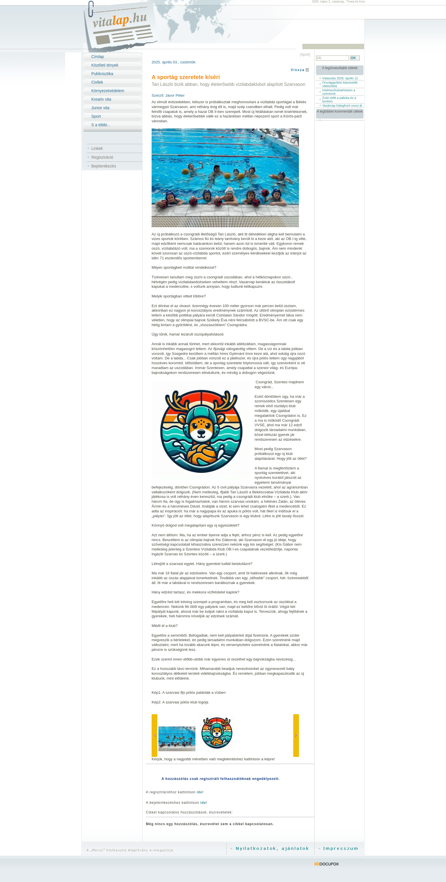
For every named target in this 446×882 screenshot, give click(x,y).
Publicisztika (102, 73)
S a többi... (100, 125)
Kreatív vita (101, 99)
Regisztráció (102, 157)
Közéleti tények (104, 65)
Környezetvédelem (107, 90)
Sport (96, 116)
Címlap (97, 56)
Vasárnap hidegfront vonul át (342, 105)
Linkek (97, 148)
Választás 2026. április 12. (340, 78)
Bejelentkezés (103, 166)
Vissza (298, 70)
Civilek (97, 82)
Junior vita (100, 107)
